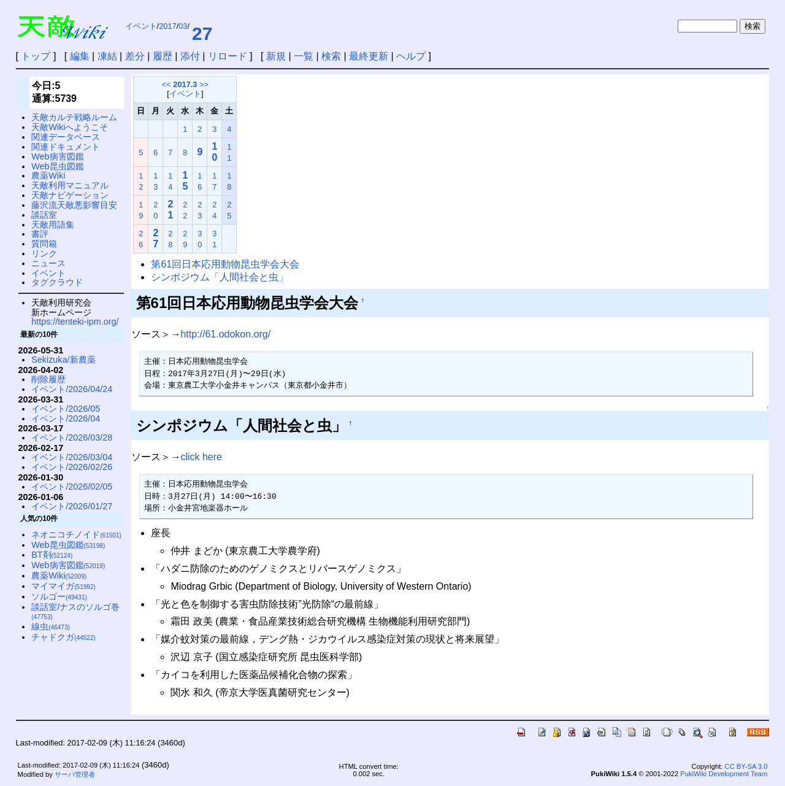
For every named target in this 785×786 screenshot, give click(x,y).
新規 (276, 56)
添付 (190, 56)
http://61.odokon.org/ (225, 334)
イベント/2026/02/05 (71, 486)
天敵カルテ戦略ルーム (74, 117)
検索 (331, 56)
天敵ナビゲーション (70, 195)
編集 (80, 56)
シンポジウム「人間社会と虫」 (219, 277)
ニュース (48, 263)
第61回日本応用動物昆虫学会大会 (225, 264)
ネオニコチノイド (76, 534)
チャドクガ (63, 637)
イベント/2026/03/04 (71, 457)
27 (202, 33)
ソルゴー (59, 596)
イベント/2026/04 (65, 418)
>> (204, 84)
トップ (35, 56)
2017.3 (185, 84)
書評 (39, 234)
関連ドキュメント (65, 147)
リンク (44, 253)
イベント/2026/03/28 (71, 437)
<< (166, 84)
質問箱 (44, 244)
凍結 (107, 56)
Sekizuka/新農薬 (63, 359)
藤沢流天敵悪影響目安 (74, 205)
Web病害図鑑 (57, 156)
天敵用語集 (52, 224)
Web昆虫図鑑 (57, 166)
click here (201, 457)
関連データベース (65, 137)
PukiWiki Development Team (723, 773)
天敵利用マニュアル (70, 185)
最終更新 (368, 56)
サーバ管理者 (75, 774)
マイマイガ (63, 586)
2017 (167, 26)
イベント (141, 26)
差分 (135, 56)
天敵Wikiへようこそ (69, 127)
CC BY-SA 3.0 (746, 766)
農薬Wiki (48, 175)
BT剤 (51, 555)
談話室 (44, 215)
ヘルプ (411, 56)
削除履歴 (48, 379)
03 (182, 26)
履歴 (162, 56)
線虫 (50, 626)
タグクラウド (57, 282)
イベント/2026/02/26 (71, 467)
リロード (227, 56)
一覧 (303, 56)
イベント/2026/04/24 (71, 389)
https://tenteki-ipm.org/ (74, 321)
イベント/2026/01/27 (71, 506)
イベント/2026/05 (65, 409)
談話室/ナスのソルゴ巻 (75, 611)
